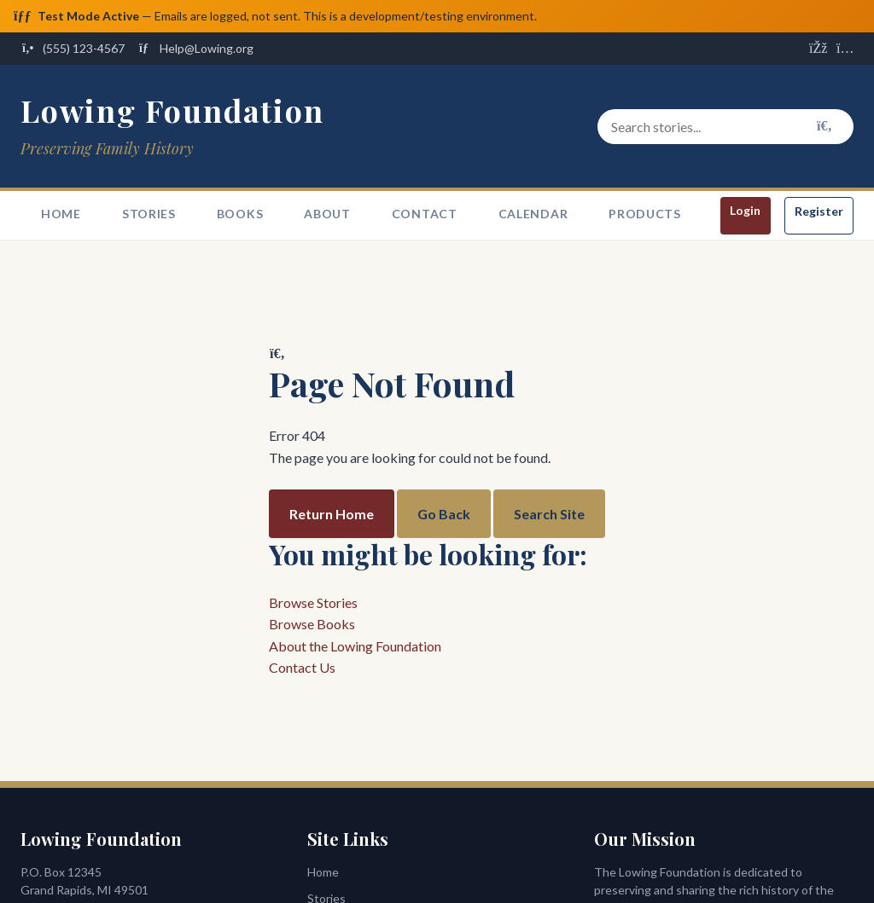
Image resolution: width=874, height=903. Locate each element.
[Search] (824, 127)
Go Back (443, 514)
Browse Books (312, 624)
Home (61, 214)
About (327, 214)
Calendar (533, 214)
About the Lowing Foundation (355, 646)
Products (645, 214)
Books (240, 214)
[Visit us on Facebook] (817, 49)
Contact (424, 214)
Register (819, 212)
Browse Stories (313, 602)
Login (745, 211)
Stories (149, 214)
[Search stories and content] (725, 127)
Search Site (549, 514)
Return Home (331, 514)
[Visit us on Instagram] (845, 49)
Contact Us (302, 668)
